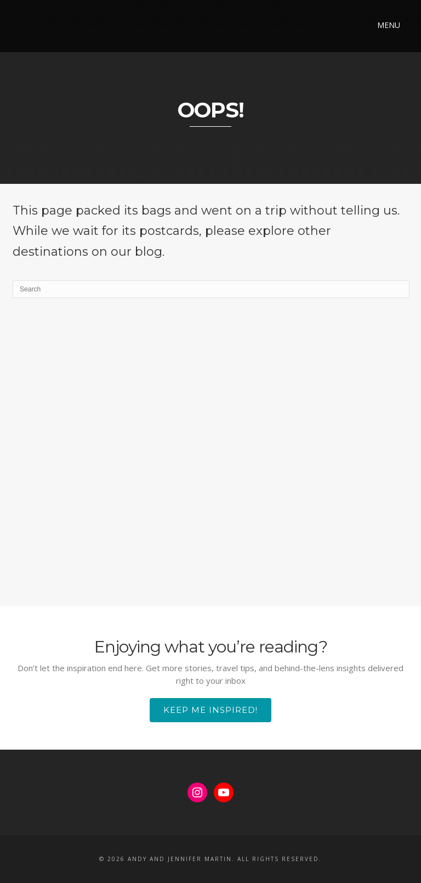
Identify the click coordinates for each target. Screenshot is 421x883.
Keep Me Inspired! (210, 710)
